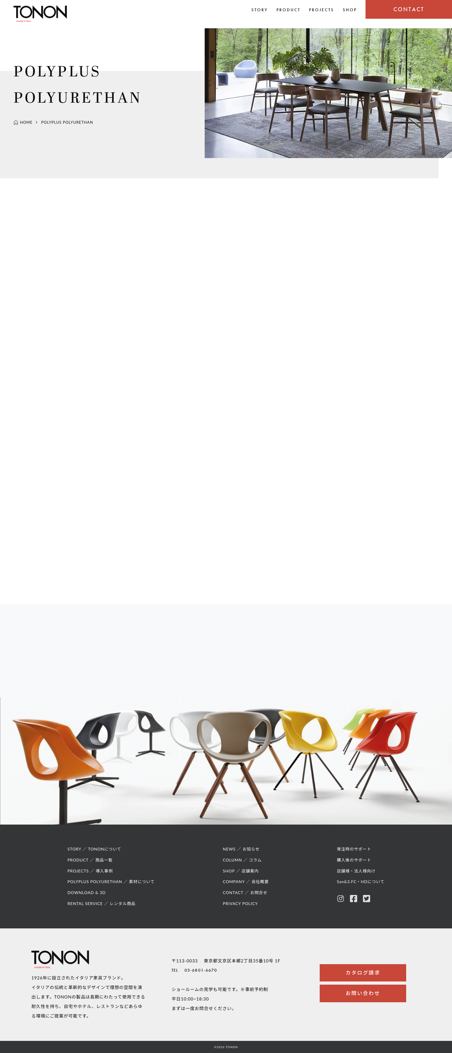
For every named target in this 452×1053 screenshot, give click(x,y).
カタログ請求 (363, 973)
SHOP (350, 10)
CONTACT (408, 9)
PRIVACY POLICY (241, 906)
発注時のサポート (353, 851)
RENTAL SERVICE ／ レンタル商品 (101, 906)
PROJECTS (321, 10)
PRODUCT (288, 10)
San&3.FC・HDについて (360, 884)
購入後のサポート (353, 862)
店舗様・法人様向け (355, 873)
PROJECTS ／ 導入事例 (90, 873)
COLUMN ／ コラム (242, 862)
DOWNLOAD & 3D (86, 895)
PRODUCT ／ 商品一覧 (90, 862)
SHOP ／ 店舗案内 (241, 873)
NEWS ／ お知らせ (241, 851)
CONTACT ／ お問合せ (245, 895)
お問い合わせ (363, 995)
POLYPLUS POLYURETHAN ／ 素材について (111, 884)
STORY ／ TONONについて (94, 851)
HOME (23, 123)
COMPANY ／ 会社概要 (246, 884)
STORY (259, 10)
